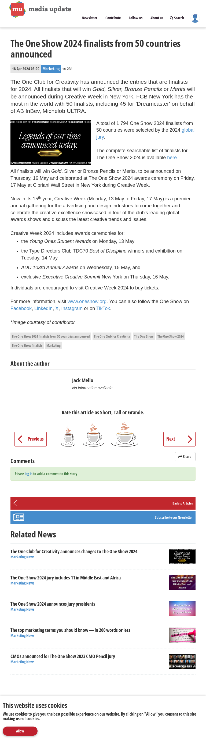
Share (185, 456)
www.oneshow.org (87, 301)
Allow (20, 731)
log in (28, 473)
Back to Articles (182, 503)
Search (177, 17)
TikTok (103, 308)
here (172, 157)
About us (156, 17)
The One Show (143, 336)
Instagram (72, 308)
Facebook (21, 308)
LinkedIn (43, 308)
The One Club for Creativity (112, 336)
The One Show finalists (27, 345)
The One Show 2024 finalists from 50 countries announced (51, 336)
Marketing (53, 345)
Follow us (135, 17)
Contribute (113, 17)
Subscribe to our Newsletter (174, 517)
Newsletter (89, 17)
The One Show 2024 (170, 336)
